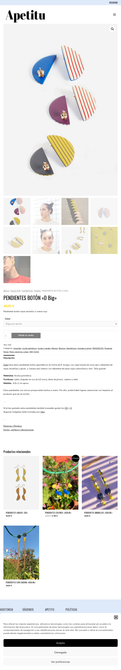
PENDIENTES (98, 350)
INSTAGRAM (113, 2)
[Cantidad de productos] (7, 338)
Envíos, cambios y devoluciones (18, 432)
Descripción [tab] (9, 360)
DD (66, 410)
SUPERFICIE (27, 293)
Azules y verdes (44, 350)
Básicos (55, 350)
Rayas (37, 293)
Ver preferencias (60, 662)
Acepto (60, 643)
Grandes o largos (84, 350)
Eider (6, 367)
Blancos (62, 350)
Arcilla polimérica (29, 350)
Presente (108, 350)
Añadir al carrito (26, 337)
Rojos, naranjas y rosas (18, 354)
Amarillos (17, 350)
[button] (116, 617)
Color (7, 321)
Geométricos (71, 350)
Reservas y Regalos (12, 428)
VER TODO (34, 354)
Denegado (60, 652)
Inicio (6, 293)
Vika (42, 414)
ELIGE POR (16, 293)
